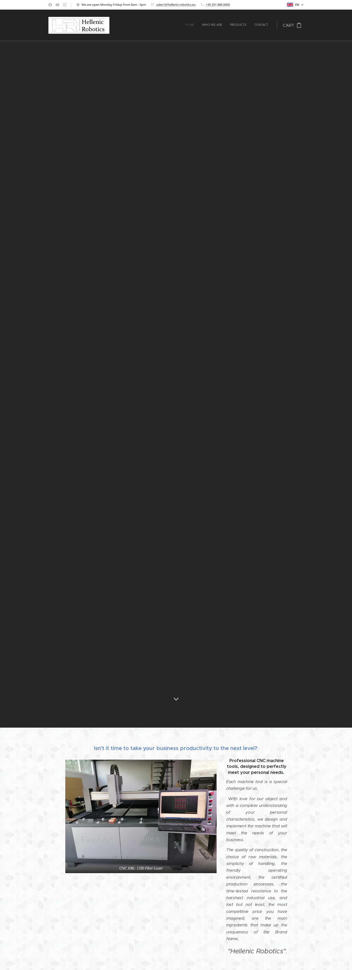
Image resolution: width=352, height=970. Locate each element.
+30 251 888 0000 (218, 4)
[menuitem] (246, 25)
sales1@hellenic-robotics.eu (176, 4)
